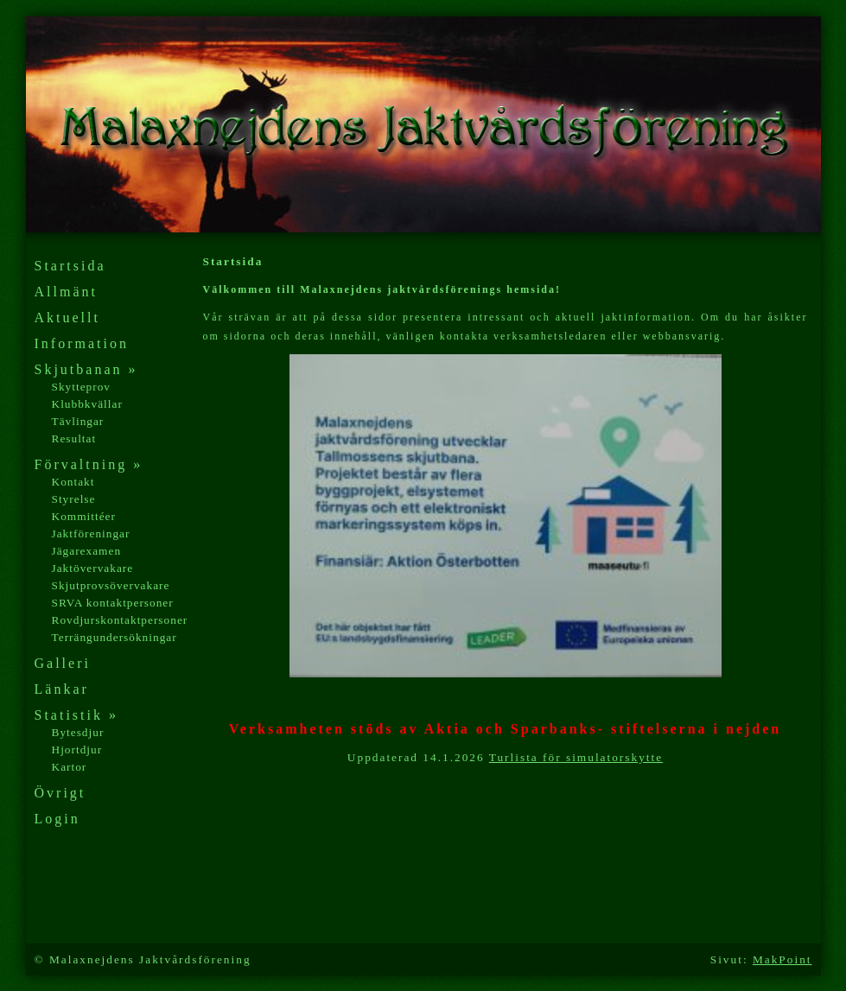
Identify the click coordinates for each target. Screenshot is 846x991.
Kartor (69, 766)
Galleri (63, 663)
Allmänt (66, 291)
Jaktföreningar (91, 533)
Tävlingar (78, 421)
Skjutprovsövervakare (111, 585)
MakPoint (782, 959)
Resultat (74, 438)
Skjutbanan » (86, 369)
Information (82, 343)
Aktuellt (67, 317)
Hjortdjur (77, 749)
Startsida (70, 265)
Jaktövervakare (93, 568)
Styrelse (74, 498)
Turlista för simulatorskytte (576, 757)
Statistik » (76, 715)
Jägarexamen (87, 550)
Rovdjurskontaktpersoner (120, 619)
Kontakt (73, 481)
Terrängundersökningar (114, 637)
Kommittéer (84, 516)
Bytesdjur (78, 732)
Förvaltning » (89, 464)
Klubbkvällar (87, 403)
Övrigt (60, 792)
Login (57, 818)
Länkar (62, 689)
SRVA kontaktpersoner (113, 602)
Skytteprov (81, 386)
